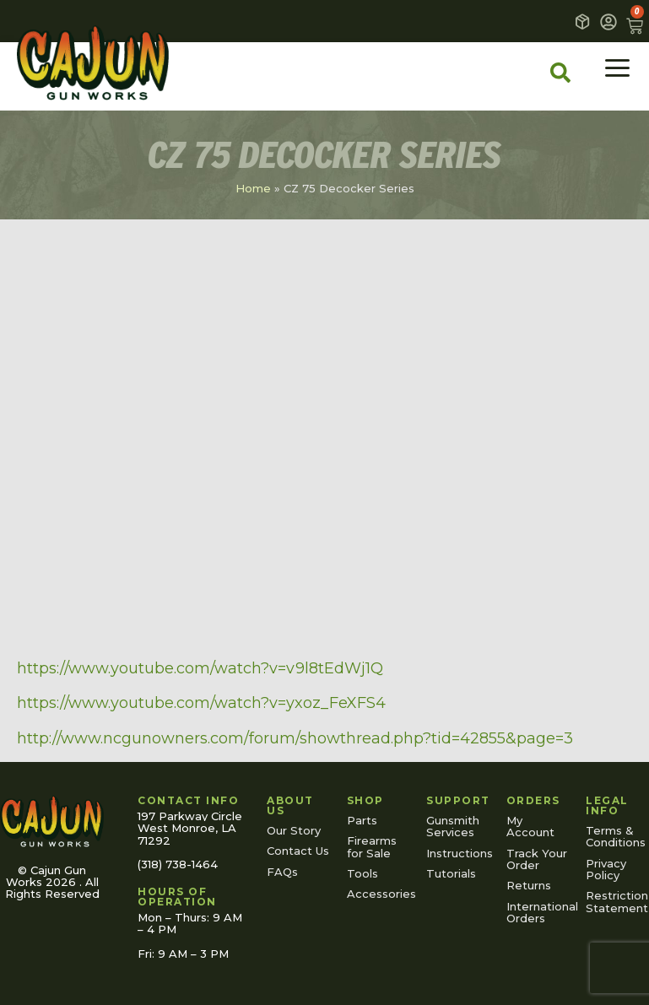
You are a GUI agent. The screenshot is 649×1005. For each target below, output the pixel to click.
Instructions (457, 853)
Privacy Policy (606, 869)
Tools (362, 873)
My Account (530, 826)
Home (253, 188)
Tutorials (451, 873)
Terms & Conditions (616, 836)
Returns (528, 885)
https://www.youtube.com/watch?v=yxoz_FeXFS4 (201, 703)
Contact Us (298, 850)
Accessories (378, 893)
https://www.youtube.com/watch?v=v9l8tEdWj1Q (200, 668)
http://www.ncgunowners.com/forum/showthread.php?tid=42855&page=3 (295, 738)
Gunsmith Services (452, 826)
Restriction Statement (617, 901)
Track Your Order (536, 859)
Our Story (294, 830)
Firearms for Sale (372, 846)
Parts (362, 820)
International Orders (538, 912)
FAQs (282, 871)
